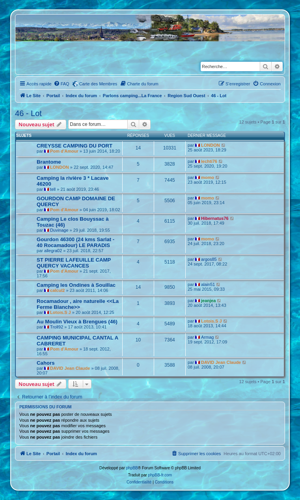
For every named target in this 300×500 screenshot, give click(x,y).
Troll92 (56, 327)
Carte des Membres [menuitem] (98, 83)
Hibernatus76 (215, 218)
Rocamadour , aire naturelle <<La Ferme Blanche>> (78, 304)
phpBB (132, 468)
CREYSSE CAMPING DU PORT (74, 146)
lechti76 (209, 161)
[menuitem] (61, 84)
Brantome (49, 162)
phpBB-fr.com (160, 475)
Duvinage (59, 230)
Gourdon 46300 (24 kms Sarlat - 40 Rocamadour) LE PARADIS (75, 242)
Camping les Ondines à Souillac (76, 285)
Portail (53, 95)
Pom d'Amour (64, 151)
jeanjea (208, 300)
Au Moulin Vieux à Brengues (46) (77, 322)
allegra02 (53, 250)
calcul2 (57, 290)
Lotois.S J (60, 312)
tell (53, 189)
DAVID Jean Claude (70, 368)
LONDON (210, 145)
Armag (207, 337)
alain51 (208, 284)
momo (207, 177)
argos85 (209, 259)
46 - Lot (28, 113)
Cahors (45, 363)
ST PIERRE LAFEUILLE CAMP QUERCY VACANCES (74, 263)
